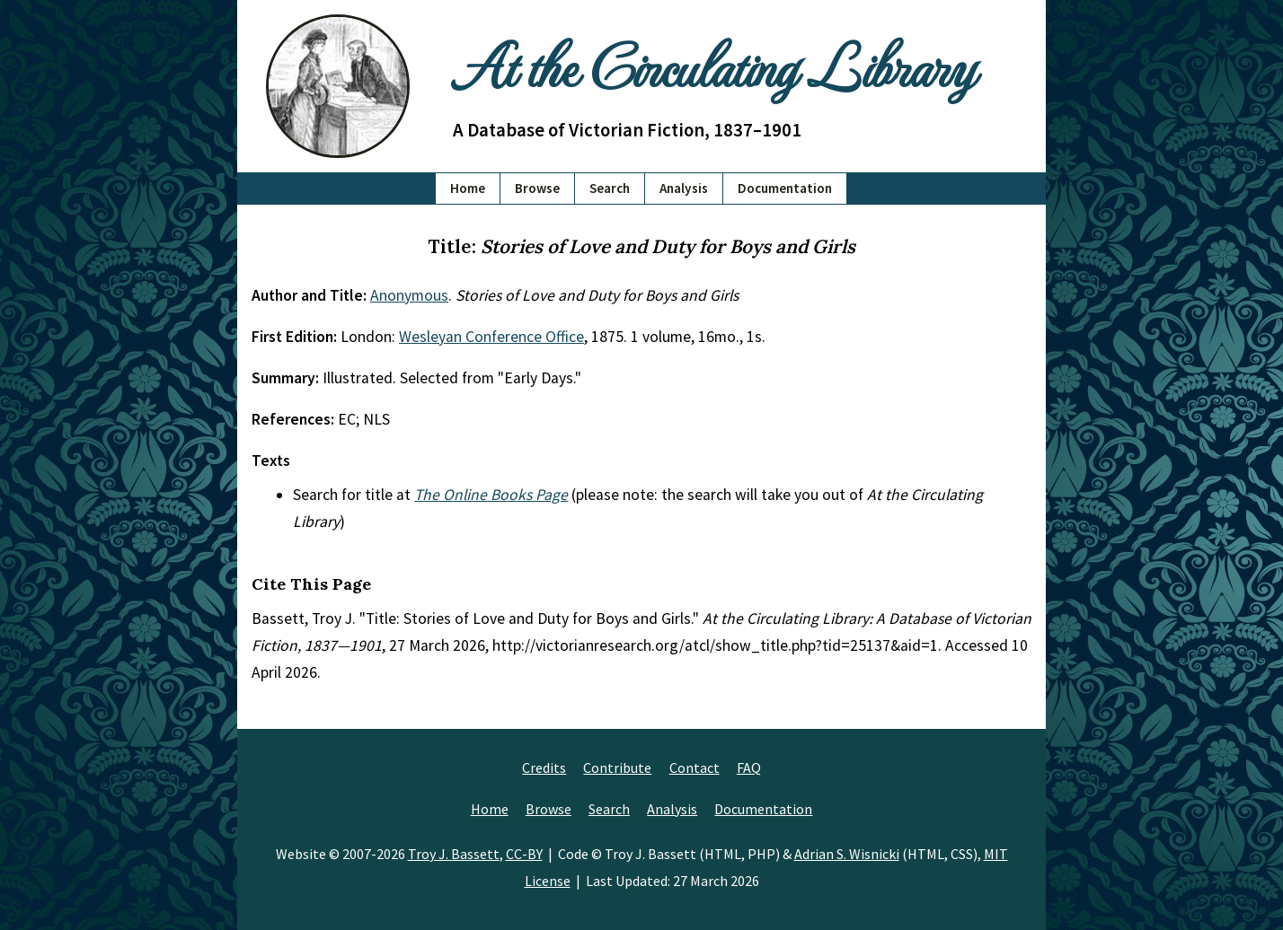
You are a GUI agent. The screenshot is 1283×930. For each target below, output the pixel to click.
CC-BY (524, 854)
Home (467, 188)
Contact (694, 767)
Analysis (683, 188)
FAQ (749, 767)
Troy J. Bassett (454, 854)
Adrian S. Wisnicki (846, 854)
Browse (537, 188)
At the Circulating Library (713, 64)
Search (609, 188)
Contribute (617, 767)
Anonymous (409, 295)
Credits (544, 767)
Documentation (785, 188)
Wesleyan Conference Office (491, 337)
